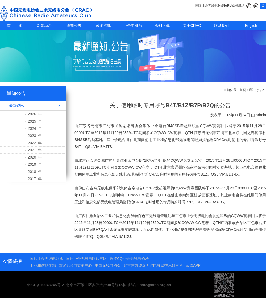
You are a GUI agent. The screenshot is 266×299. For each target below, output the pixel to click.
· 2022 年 (33, 143)
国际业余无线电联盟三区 (86, 258)
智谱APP (193, 265)
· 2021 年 (33, 150)
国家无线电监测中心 (75, 265)
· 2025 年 (33, 121)
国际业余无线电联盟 (46, 258)
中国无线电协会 (108, 265)
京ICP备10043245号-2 (45, 285)
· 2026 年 (33, 114)
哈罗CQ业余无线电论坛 (129, 258)
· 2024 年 (33, 128)
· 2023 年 (33, 136)
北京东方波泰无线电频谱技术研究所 (153, 265)
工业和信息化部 (43, 265)
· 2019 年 (33, 164)
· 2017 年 (33, 179)
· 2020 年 (33, 157)
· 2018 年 (33, 171)
